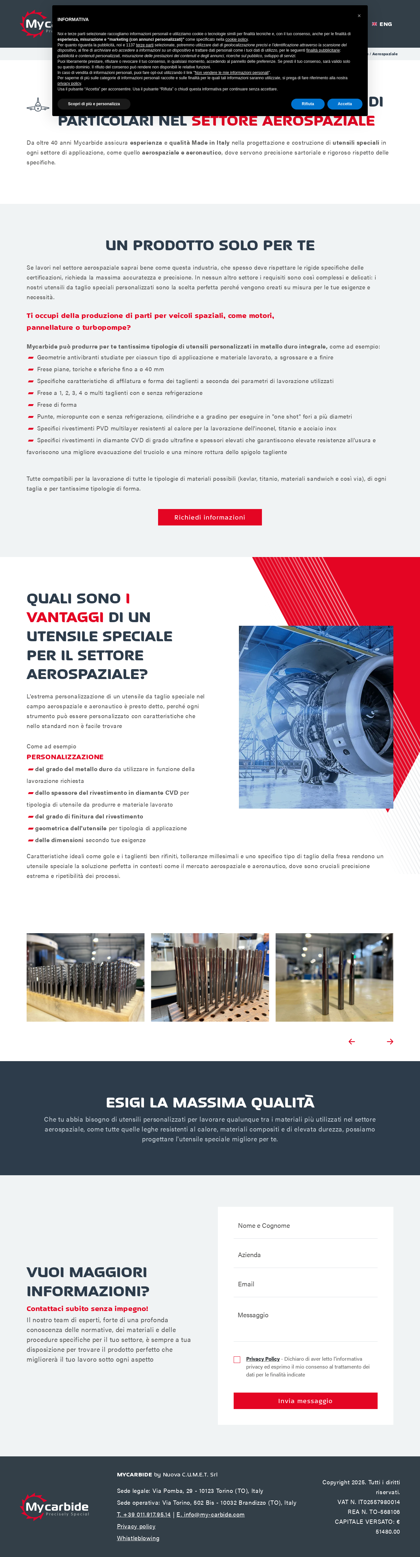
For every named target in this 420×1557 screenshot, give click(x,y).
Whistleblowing (138, 1538)
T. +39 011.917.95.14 (144, 1514)
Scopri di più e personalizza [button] (94, 104)
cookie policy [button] (236, 39)
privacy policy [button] (69, 83)
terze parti (144, 45)
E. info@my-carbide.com (210, 1514)
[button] (359, 16)
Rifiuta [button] (308, 104)
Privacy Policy (263, 1358)
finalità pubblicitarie (323, 50)
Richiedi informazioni (210, 517)
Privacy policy (136, 1526)
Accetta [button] (345, 104)
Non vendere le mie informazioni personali (231, 72)
